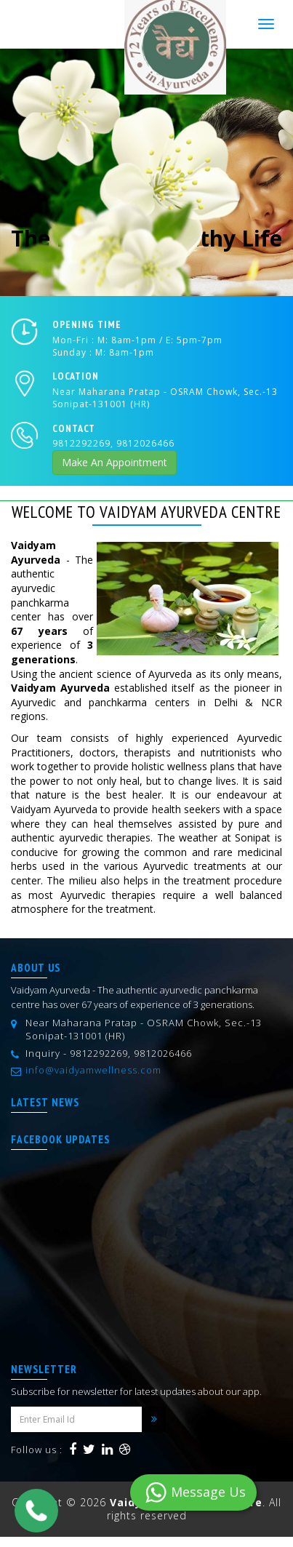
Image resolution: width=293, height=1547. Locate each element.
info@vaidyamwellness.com (93, 1069)
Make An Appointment (114, 462)
